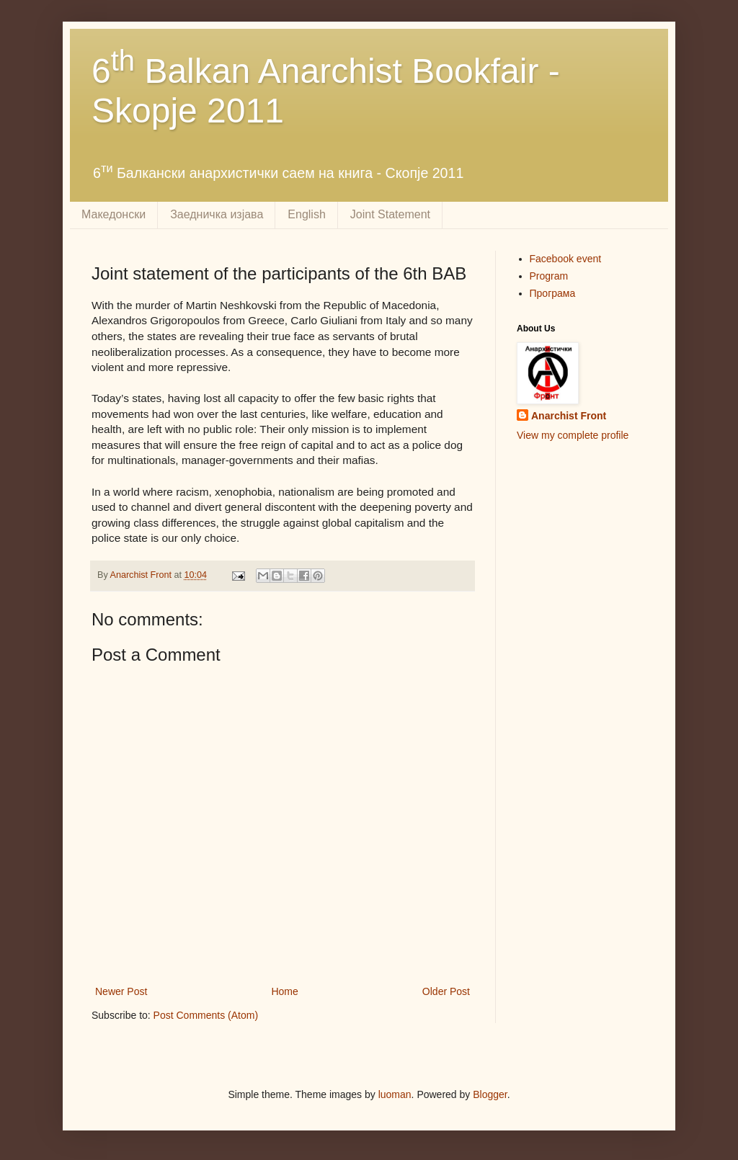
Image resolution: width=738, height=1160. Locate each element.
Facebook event (566, 258)
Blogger (490, 1094)
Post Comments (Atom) (206, 1015)
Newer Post (121, 991)
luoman (395, 1094)
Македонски (113, 214)
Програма (553, 293)
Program (549, 276)
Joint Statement (390, 214)
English (306, 214)
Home (284, 991)
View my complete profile (572, 435)
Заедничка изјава (216, 214)
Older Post (446, 991)
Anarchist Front (568, 415)
